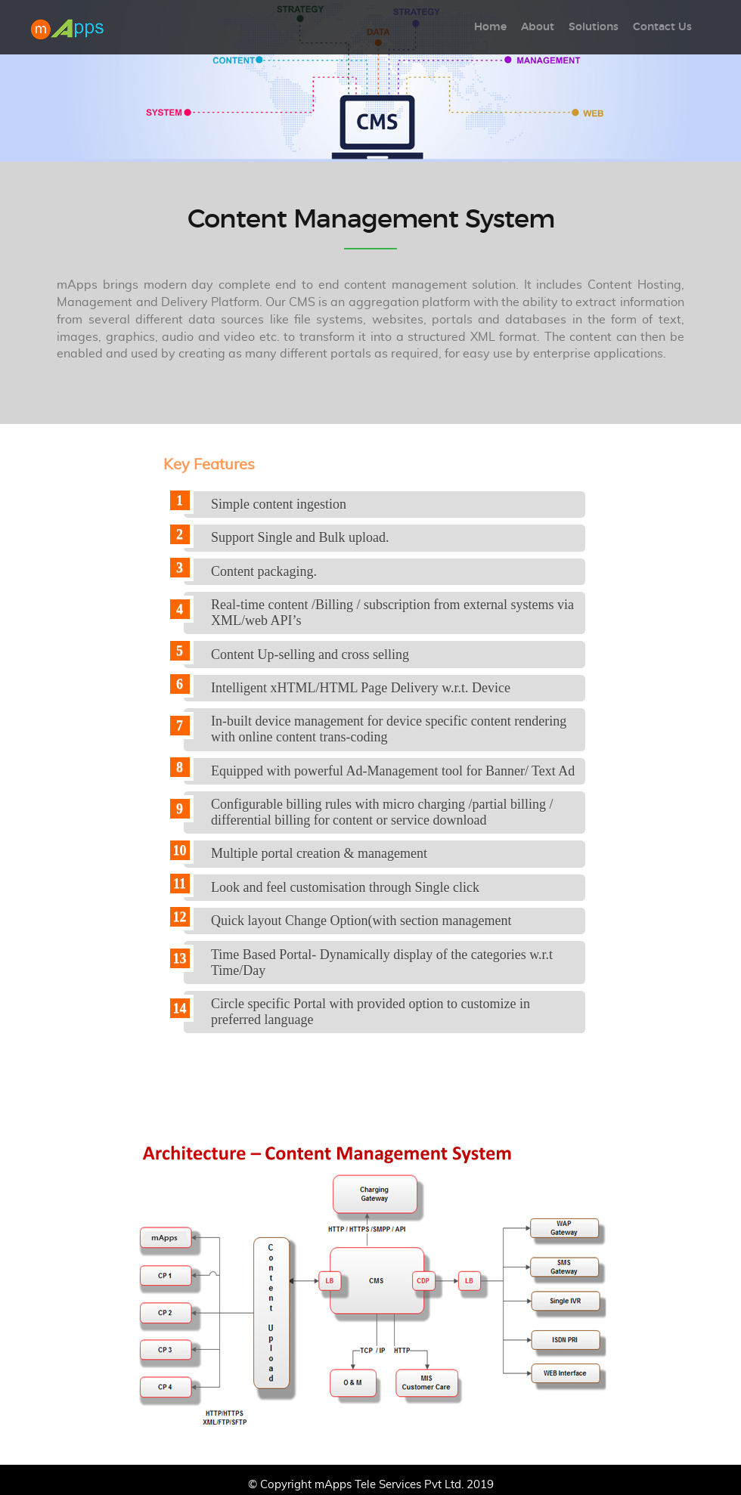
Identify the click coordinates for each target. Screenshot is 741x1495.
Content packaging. (264, 571)
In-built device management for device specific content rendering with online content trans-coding (388, 728)
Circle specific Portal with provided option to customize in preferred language (370, 1011)
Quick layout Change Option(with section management (361, 920)
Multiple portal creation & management (319, 853)
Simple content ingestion (278, 504)
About (537, 27)
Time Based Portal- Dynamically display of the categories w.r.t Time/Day (382, 962)
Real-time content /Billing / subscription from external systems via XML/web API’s (392, 612)
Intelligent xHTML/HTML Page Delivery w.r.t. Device (360, 687)
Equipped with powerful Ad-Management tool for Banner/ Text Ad (393, 770)
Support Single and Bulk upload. (300, 537)
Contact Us (662, 27)
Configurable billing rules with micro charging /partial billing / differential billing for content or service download (382, 812)
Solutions (594, 27)
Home (490, 27)
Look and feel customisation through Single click (345, 887)
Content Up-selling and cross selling (310, 654)
